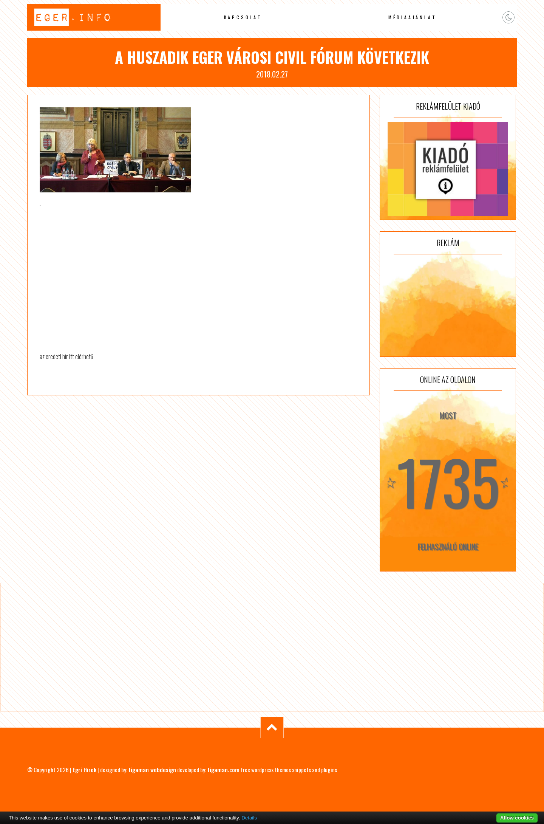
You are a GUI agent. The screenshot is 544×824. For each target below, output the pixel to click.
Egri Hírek (84, 769)
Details (249, 818)
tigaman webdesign (152, 769)
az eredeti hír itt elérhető (66, 356)
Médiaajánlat (412, 17)
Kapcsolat (243, 17)
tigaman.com (223, 769)
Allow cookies (517, 818)
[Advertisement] (448, 305)
